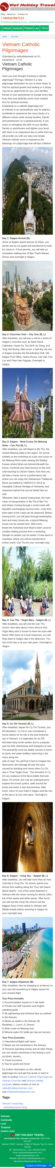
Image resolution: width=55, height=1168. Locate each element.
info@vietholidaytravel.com (21, 1092)
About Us (11, 14)
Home (4, 37)
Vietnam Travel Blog (12, 1103)
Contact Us (23, 14)
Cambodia (18, 28)
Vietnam (7, 28)
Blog (3, 14)
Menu (44, 28)
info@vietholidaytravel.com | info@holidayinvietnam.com (28, 22)
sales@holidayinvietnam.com (17, 1088)
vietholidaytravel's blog (15, 1107)
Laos (36, 28)
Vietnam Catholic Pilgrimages (34, 1077)
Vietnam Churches (11, 1080)
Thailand (28, 28)
